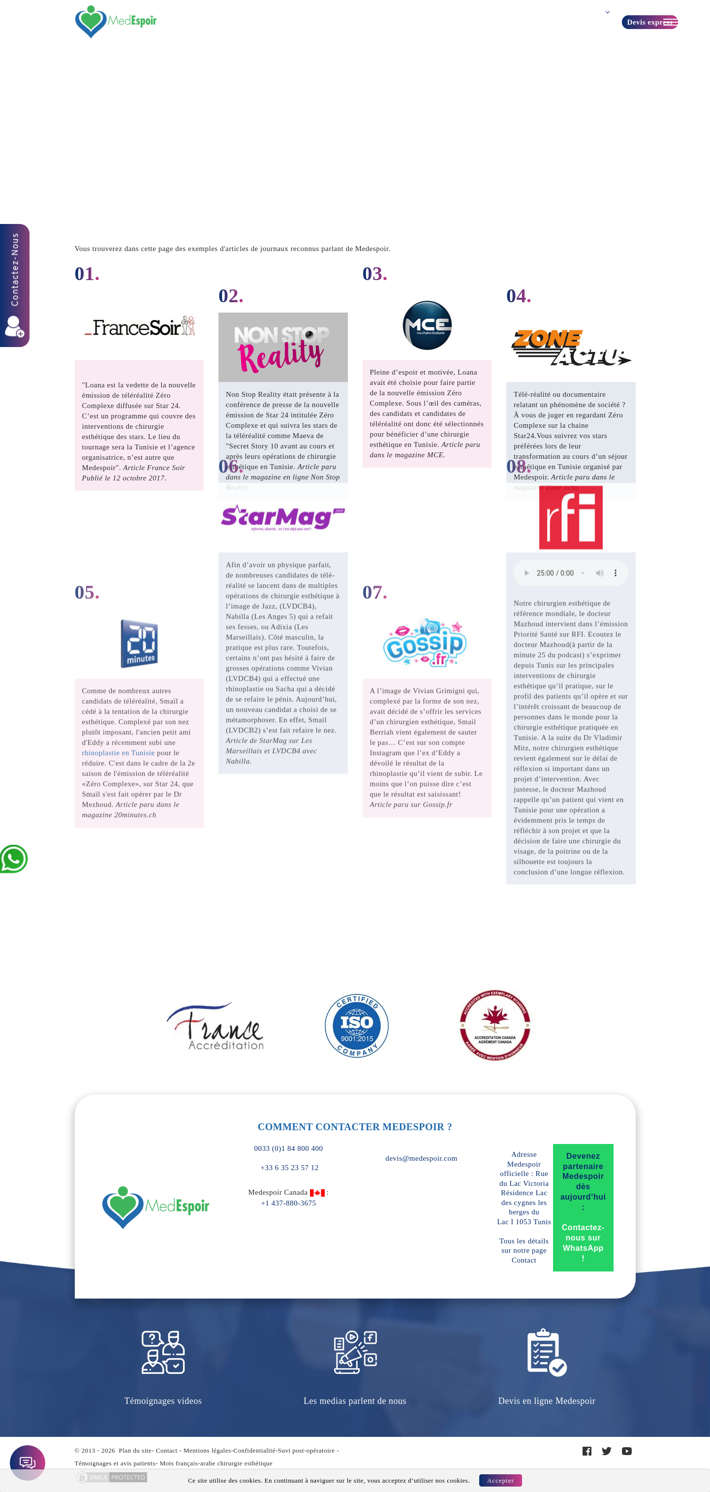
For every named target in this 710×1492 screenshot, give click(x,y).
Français (607, 23)
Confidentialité (254, 1450)
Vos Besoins (227, 22)
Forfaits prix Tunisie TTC (306, 22)
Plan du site (135, 1450)
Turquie (378, 22)
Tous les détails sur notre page (524, 1250)
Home (355, 93)
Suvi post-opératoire (306, 1450)
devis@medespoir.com (421, 1158)
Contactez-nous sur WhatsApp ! (583, 1242)
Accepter (500, 1480)
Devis (461, 22)
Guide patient (508, 22)
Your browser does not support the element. (571, 338)
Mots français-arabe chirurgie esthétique (216, 1463)
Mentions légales (207, 1450)
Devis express (650, 22)
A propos (421, 22)
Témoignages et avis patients (115, 1463)
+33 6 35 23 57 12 (288, 1168)
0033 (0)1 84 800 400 (288, 1148)
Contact (560, 22)
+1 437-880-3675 (288, 1203)
